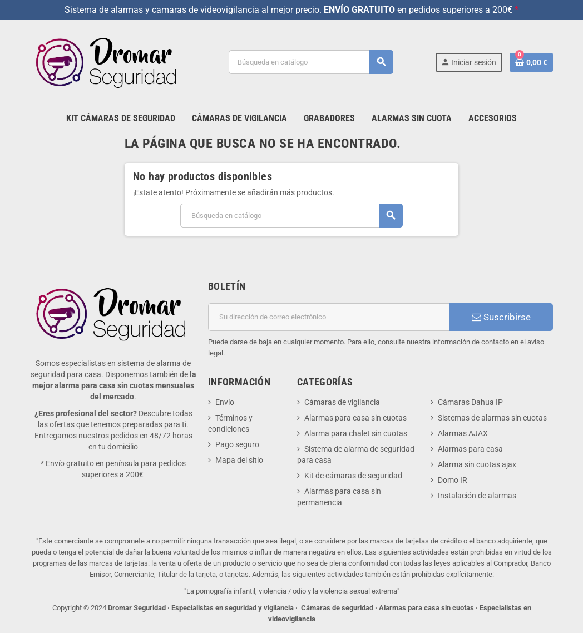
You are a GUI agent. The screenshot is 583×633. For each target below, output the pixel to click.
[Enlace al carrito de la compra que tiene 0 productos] (531, 62)
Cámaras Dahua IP (470, 402)
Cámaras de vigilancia (342, 402)
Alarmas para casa (470, 448)
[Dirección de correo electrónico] (328, 317)
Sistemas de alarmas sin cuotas (492, 417)
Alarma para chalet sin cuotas (355, 433)
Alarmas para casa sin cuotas (355, 417)
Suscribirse (501, 317)
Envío (224, 402)
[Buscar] (311, 62)
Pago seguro (237, 444)
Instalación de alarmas (477, 495)
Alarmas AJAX (463, 433)
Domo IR (452, 480)
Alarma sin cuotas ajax (477, 464)
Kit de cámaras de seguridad (353, 475)
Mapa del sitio (239, 460)
